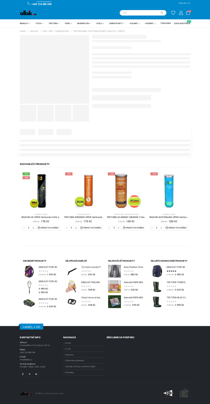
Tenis (67, 23)
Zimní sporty (115, 23)
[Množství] (28, 228)
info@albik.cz (26, 359)
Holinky (134, 23)
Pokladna (166, 23)
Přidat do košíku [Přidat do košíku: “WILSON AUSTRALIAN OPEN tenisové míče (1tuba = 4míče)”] (178, 227)
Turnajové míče (41, 214)
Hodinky (149, 23)
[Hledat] (162, 12)
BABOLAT (24, 23)
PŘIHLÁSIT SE (184, 3)
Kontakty (69, 372)
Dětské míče (119, 214)
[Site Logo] (28, 13)
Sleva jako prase (182, 22)
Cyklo (99, 23)
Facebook (23, 374)
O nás (68, 348)
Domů (68, 343)
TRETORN (53, 23)
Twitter (29, 374)
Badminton (83, 23)
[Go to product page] (41, 191)
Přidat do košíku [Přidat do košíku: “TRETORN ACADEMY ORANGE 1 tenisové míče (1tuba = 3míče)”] (135, 227)
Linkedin (36, 374)
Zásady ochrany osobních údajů (80, 366)
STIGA (38, 23)
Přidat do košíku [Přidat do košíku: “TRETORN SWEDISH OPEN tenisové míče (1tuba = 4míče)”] (92, 227)
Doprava (69, 354)
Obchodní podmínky (74, 360)
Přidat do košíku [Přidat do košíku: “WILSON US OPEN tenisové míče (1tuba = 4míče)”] (50, 227)
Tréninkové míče (132, 214)
